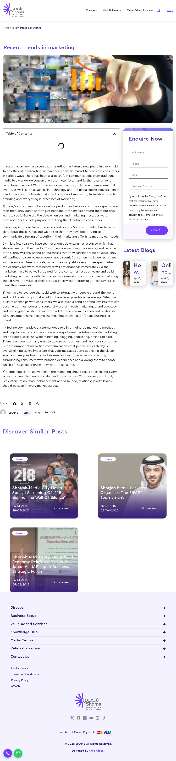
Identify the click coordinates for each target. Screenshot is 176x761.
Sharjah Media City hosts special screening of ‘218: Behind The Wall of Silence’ (38, 587)
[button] (114, 133)
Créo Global (96, 751)
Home (6, 28)
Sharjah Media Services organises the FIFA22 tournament (123, 587)
